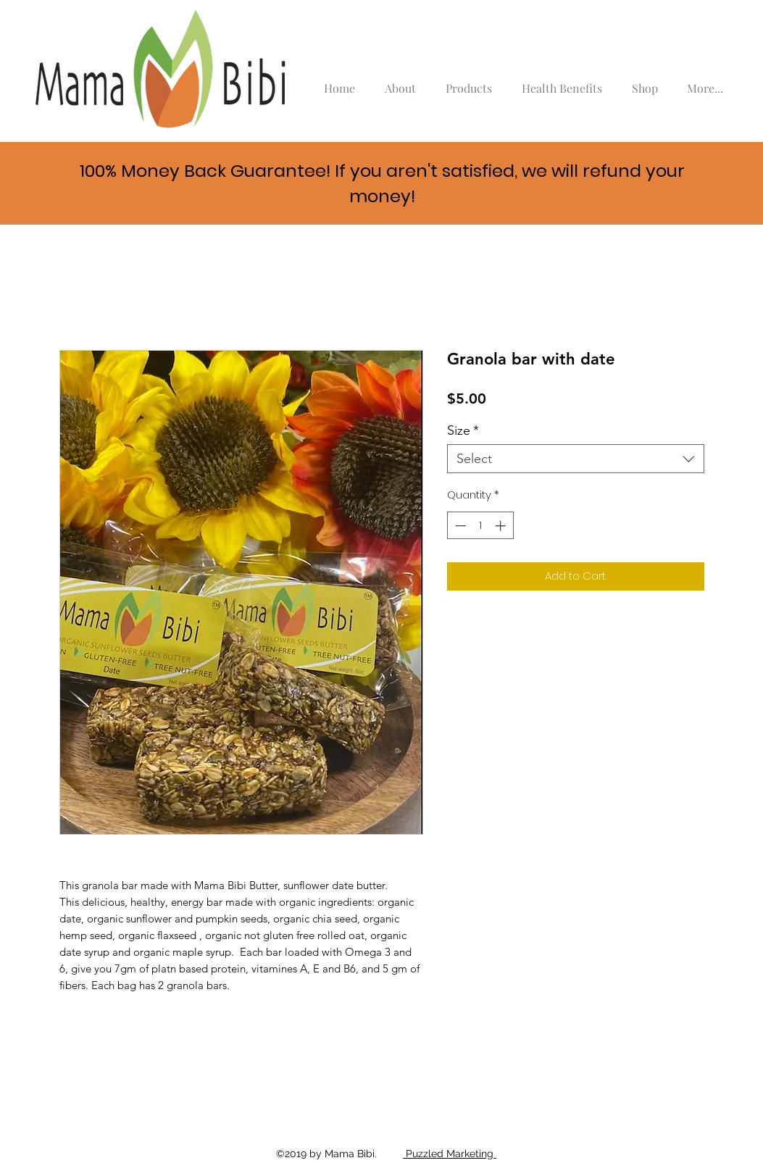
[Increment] (502, 525)
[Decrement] (459, 525)
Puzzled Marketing (449, 1153)
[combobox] (575, 458)
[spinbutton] (480, 525)
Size (463, 430)
